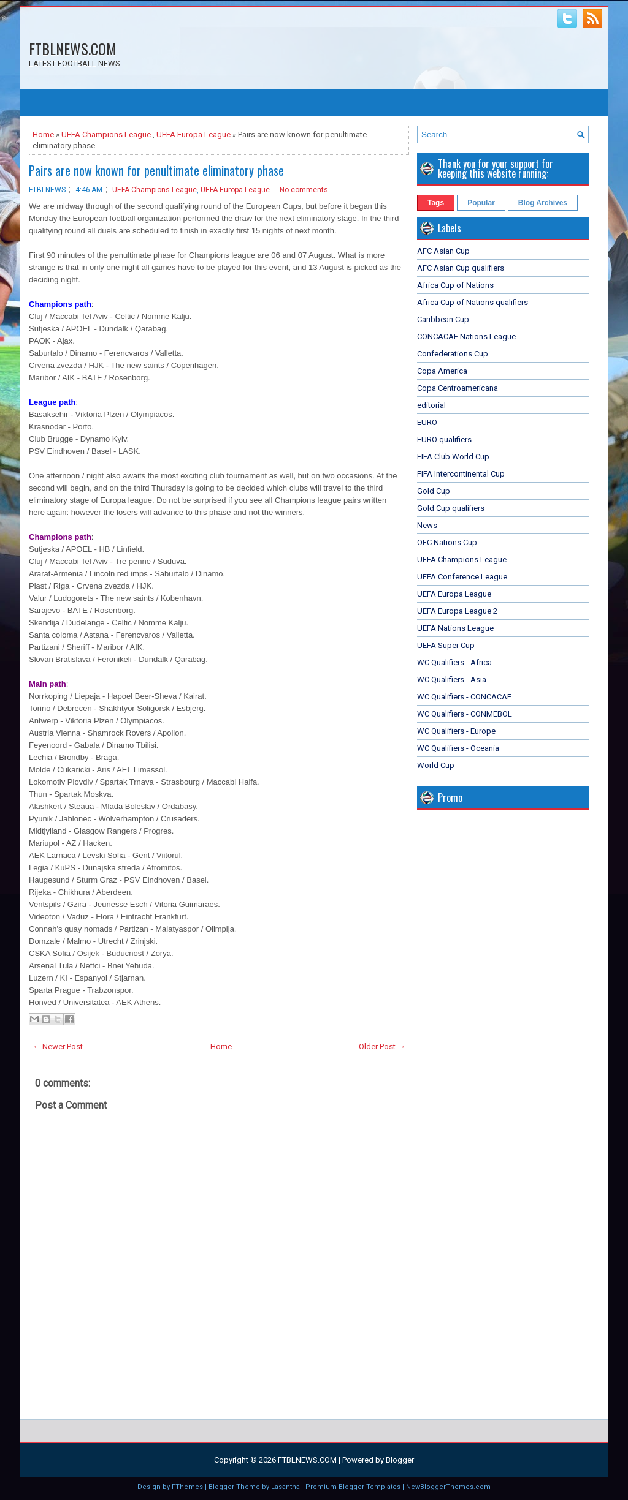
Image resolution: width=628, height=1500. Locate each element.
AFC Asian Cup (443, 250)
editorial (431, 405)
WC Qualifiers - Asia (451, 679)
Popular (481, 202)
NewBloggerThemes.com (448, 1487)
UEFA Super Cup (446, 645)
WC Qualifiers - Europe (456, 731)
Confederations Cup (452, 353)
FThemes (187, 1487)
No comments (304, 190)
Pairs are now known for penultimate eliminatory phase (156, 170)
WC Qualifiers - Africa (454, 662)
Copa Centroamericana (457, 388)
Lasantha (285, 1487)
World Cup (435, 765)
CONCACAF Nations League (466, 336)
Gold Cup (433, 491)
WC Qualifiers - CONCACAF (464, 696)
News (427, 525)
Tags (435, 202)
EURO (427, 422)
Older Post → (382, 1046)
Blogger (400, 1459)
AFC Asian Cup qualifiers (460, 268)
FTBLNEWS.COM (73, 48)
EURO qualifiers (444, 439)
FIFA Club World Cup (453, 456)
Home (43, 134)
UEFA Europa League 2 (457, 611)
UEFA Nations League (455, 628)
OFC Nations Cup (447, 542)
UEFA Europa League (193, 134)
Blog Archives (542, 202)
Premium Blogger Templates (352, 1487)
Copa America (442, 370)
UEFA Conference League (462, 576)
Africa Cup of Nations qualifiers (472, 302)
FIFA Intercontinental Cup (461, 473)
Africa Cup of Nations (455, 285)
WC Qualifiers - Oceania (458, 748)
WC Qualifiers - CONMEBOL (464, 713)
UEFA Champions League (106, 134)
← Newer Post (58, 1046)
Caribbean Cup (443, 319)
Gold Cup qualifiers (450, 508)
